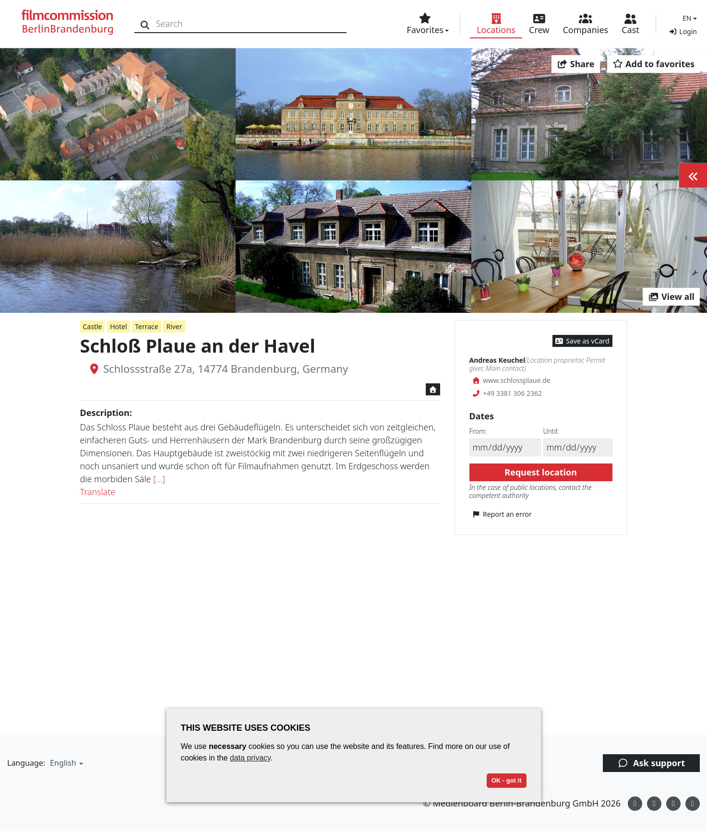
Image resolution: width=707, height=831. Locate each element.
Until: (551, 431)
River (174, 326)
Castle (92, 326)
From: (478, 431)
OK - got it (506, 780)
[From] (505, 447)
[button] (688, 18)
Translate (98, 492)
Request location (540, 472)
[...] (159, 479)
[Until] (577, 447)
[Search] (145, 23)
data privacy (250, 758)
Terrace (146, 326)
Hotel (118, 326)
